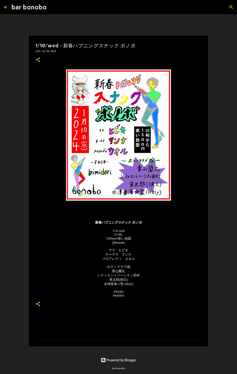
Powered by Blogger (118, 360)
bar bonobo (29, 7)
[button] (37, 60)
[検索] (52, 7)
